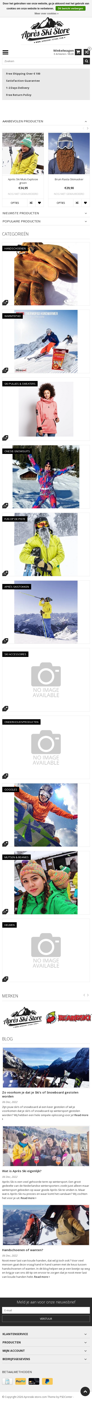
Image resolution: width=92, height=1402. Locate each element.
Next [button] (87, 128)
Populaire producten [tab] (21, 221)
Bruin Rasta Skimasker (69, 179)
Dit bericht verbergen (70, 8)
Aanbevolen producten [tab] (23, 121)
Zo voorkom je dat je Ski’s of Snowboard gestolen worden (40, 1094)
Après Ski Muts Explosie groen (23, 181)
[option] (23, 171)
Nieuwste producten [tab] (21, 213)
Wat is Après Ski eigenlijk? (21, 1171)
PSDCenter (66, 1397)
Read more (28, 1198)
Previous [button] (83, 128)
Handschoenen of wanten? (22, 1250)
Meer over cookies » (46, 13)
